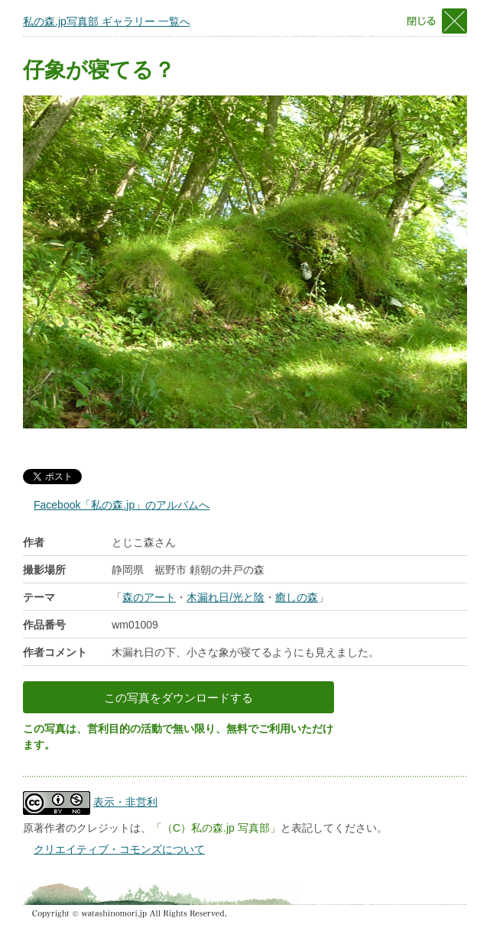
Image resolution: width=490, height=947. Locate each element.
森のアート (149, 597)
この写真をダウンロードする (178, 697)
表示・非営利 (125, 802)
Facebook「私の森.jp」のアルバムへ (121, 505)
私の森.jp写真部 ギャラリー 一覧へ (106, 21)
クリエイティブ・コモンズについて (119, 849)
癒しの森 (296, 597)
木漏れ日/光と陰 (225, 597)
